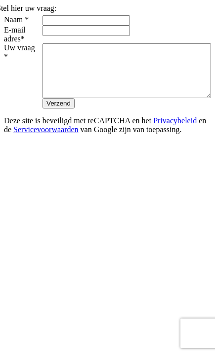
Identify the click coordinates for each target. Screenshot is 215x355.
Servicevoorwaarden (46, 147)
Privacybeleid (175, 138)
